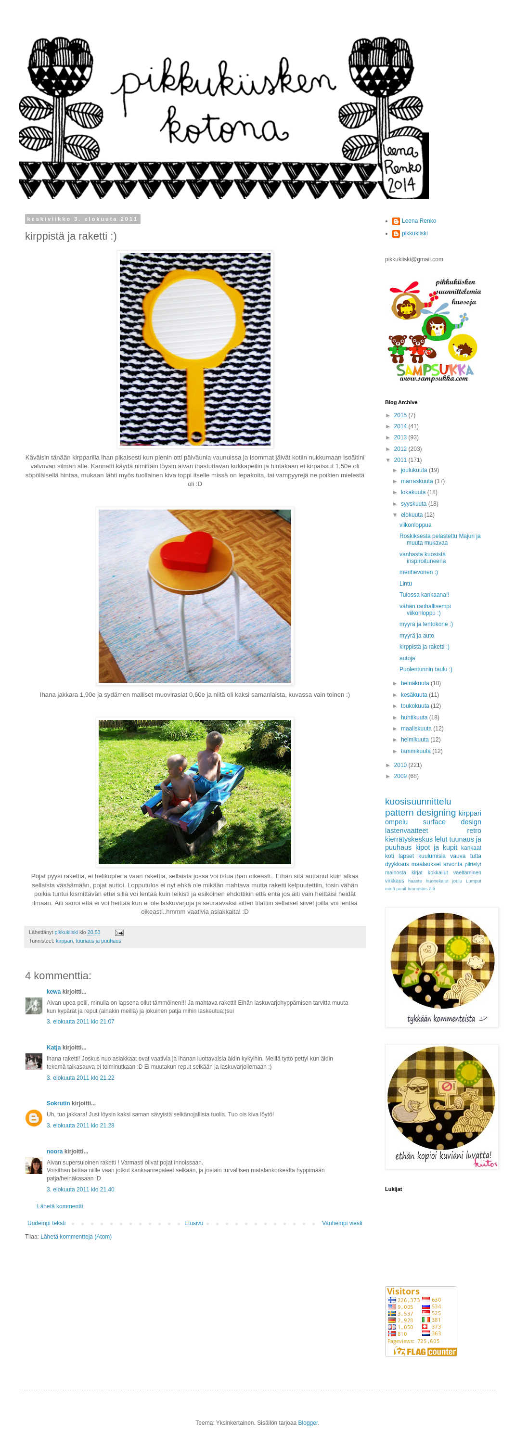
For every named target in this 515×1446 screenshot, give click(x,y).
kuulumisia (432, 856)
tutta (475, 856)
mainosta (395, 872)
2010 (401, 765)
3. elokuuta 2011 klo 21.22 (81, 1078)
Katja (54, 1047)
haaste (415, 880)
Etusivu (193, 1223)
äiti (432, 888)
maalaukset (426, 864)
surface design (452, 822)
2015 (401, 415)
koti (389, 856)
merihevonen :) (418, 572)
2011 (401, 460)
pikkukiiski (415, 233)
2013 (401, 437)
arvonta (453, 864)
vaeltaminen (467, 872)
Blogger (308, 1423)
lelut (441, 839)
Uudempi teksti (46, 1223)
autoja (407, 658)
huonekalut (437, 880)
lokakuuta (414, 492)
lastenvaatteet (406, 830)
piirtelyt (473, 864)
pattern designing (420, 812)
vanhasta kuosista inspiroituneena (422, 557)
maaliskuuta (417, 728)
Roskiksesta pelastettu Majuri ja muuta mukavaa (440, 539)
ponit (401, 888)
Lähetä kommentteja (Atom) (76, 1236)
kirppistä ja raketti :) (424, 646)
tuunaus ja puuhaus (98, 941)
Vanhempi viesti (342, 1223)
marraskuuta (418, 481)
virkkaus (394, 880)
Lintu (405, 583)
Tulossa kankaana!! (424, 594)
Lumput (473, 880)
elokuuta (413, 515)
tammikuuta (416, 751)
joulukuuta (415, 470)
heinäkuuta (416, 683)
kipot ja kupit (436, 847)
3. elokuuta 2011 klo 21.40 (81, 1189)
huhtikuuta (415, 717)
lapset (406, 856)
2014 (401, 426)
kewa (54, 991)
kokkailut (438, 872)
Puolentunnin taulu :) (425, 669)
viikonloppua (415, 525)
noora (55, 1151)
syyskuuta (414, 503)
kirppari (64, 941)
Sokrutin (58, 1103)
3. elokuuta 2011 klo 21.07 (81, 1021)
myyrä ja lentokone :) (426, 624)
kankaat (471, 848)
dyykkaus (397, 864)
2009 (401, 776)
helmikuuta (415, 739)
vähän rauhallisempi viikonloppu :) (425, 609)
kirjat (417, 872)
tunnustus (418, 888)
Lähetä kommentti (60, 1206)
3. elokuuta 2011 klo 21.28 (81, 1125)
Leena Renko (419, 221)
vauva (457, 856)
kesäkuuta (415, 694)
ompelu (396, 822)
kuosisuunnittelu (418, 801)
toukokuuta (416, 706)
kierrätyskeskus (409, 839)
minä (390, 888)
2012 (401, 449)
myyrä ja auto (416, 635)
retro (474, 830)
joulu (457, 880)
